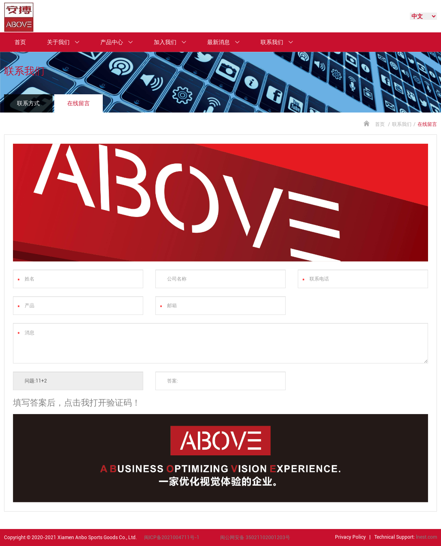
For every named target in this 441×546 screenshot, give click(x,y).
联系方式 (28, 103)
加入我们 (173, 42)
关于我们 (67, 42)
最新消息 (227, 42)
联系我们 (280, 42)
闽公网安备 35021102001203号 (255, 537)
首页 (20, 42)
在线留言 (78, 103)
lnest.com (426, 537)
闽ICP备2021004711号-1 (171, 537)
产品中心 (120, 42)
